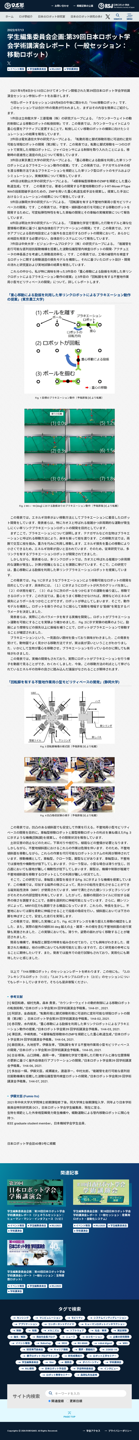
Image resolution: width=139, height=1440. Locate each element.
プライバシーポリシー (120, 1431)
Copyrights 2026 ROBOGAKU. (32, 1431)
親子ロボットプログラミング (42, 1356)
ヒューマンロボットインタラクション (105, 1324)
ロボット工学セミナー (105, 1356)
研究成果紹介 (75, 1356)
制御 (18, 1330)
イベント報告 (17, 69)
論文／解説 (20, 1337)
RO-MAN (82, 1343)
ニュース (70, 1337)
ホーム (9, 16)
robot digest (105, 1343)
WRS (125, 1343)
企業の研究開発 (121, 1337)
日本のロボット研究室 (51, 16)
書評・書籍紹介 (87, 1349)
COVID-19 (111, 1349)
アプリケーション (27, 1324)
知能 (34, 1330)
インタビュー (111, 1368)
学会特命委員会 (85, 1368)
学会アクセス (93, 1431)
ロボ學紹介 (26, 16)
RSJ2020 (100, 1225)
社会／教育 (101, 1330)
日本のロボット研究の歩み (87, 16)
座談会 (68, 1362)
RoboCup (46, 1343)
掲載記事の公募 (85, 6)
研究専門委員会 (35, 1349)
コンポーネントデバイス (61, 1324)
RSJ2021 (56, 69)
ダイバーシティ (91, 1362)
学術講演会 (72, 69)
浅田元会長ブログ (45, 1337)
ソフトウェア (77, 1330)
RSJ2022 (56, 1286)
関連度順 (56, 1401)
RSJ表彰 (29, 1368)
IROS (64, 1343)
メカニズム (53, 1330)
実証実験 (122, 1330)
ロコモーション (94, 1337)
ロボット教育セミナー (58, 1375)
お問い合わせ (62, 6)
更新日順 (74, 1401)
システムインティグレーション (110, 1318)
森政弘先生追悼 (89, 1375)
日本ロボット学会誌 (55, 1368)
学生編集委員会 (38, 69)
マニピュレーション (50, 1318)
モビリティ (77, 1318)
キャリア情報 (61, 1349)
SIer (51, 1362)
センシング (23, 1318)
